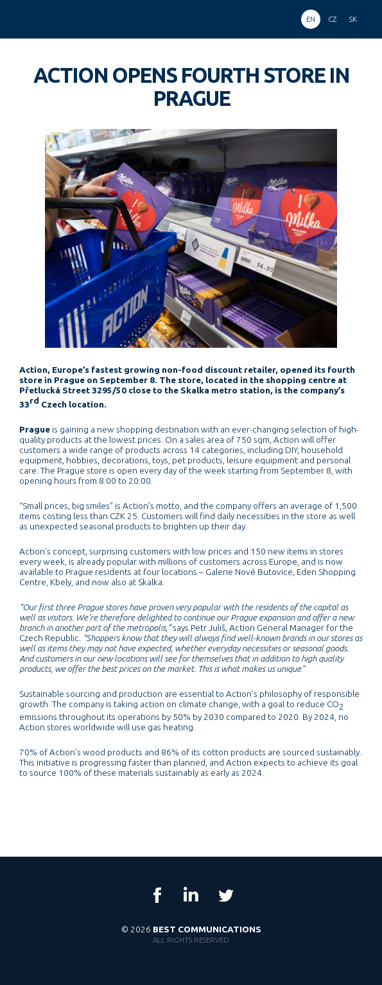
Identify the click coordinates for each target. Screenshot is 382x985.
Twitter (225, 895)
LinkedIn (191, 895)
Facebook (157, 895)
